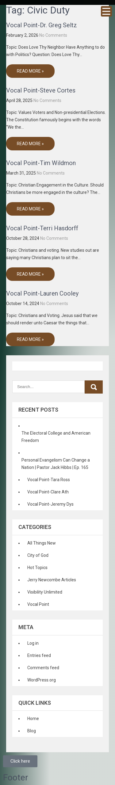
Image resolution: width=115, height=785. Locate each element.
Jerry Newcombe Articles (51, 579)
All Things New (41, 543)
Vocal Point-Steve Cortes (40, 90)
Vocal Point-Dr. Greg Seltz (41, 25)
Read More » (30, 71)
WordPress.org (41, 679)
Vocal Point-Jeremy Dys (50, 504)
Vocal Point (38, 604)
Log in (33, 643)
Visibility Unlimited (44, 592)
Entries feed (39, 655)
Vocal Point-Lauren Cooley (42, 293)
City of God (37, 555)
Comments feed (43, 667)
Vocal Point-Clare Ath (48, 491)
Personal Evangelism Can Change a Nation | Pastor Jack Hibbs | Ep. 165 (55, 464)
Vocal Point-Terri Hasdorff (42, 228)
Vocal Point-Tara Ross (48, 479)
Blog (31, 730)
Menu (106, 11)
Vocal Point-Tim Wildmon (41, 163)
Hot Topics (37, 567)
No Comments (53, 35)
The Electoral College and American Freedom (55, 437)
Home (33, 718)
